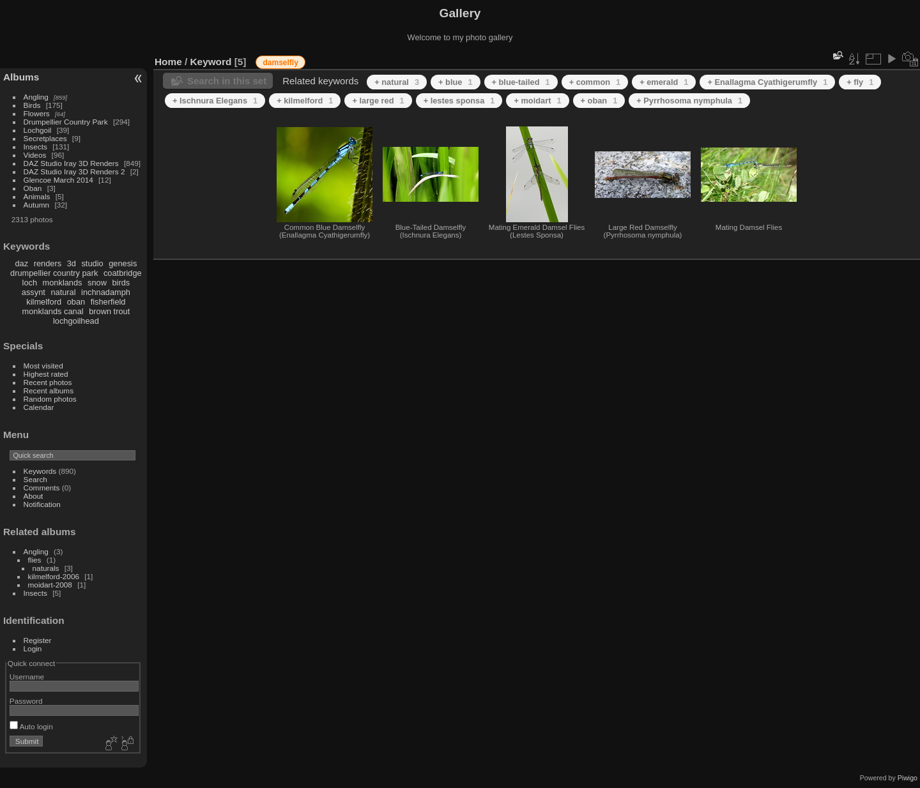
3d (71, 263)
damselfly (280, 62)
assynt (33, 292)
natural (62, 292)
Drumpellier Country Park (66, 121)
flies (35, 560)
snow (97, 282)
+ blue (455, 82)
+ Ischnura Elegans (214, 100)
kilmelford (43, 302)
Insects (35, 146)
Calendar (39, 407)
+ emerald (664, 82)
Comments (42, 487)
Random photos (50, 399)
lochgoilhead (76, 321)
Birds (32, 105)
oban (76, 302)
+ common (594, 82)
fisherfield (108, 302)
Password (26, 701)
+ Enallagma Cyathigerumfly (767, 82)
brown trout (109, 311)
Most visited (43, 365)
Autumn (37, 205)
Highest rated (46, 374)
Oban (33, 188)
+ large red (378, 100)
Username (27, 676)
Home (168, 61)
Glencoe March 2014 (58, 180)
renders (47, 263)
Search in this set (226, 80)
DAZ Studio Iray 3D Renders (71, 163)
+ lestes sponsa (459, 100)
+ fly (860, 82)
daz (22, 263)
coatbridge (122, 273)
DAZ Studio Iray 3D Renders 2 (74, 171)
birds (121, 282)
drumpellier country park (54, 273)
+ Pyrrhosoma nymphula (689, 100)
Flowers (37, 113)
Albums (21, 77)
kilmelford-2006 (53, 576)
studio (92, 263)
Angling (36, 97)
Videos (35, 155)
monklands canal (53, 311)
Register (38, 640)
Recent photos (48, 382)
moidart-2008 (50, 584)
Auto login (31, 726)
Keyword (211, 61)
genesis (123, 263)
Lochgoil (38, 130)
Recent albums (48, 390)
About (33, 496)
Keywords (40, 471)
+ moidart (537, 100)
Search (35, 479)
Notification (42, 504)
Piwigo (907, 778)
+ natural (396, 82)
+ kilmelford (305, 100)
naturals (46, 568)
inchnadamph (105, 292)
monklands (62, 282)
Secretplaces (45, 138)
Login (33, 648)
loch (29, 282)
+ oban (599, 100)
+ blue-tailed (521, 82)
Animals (37, 196)
